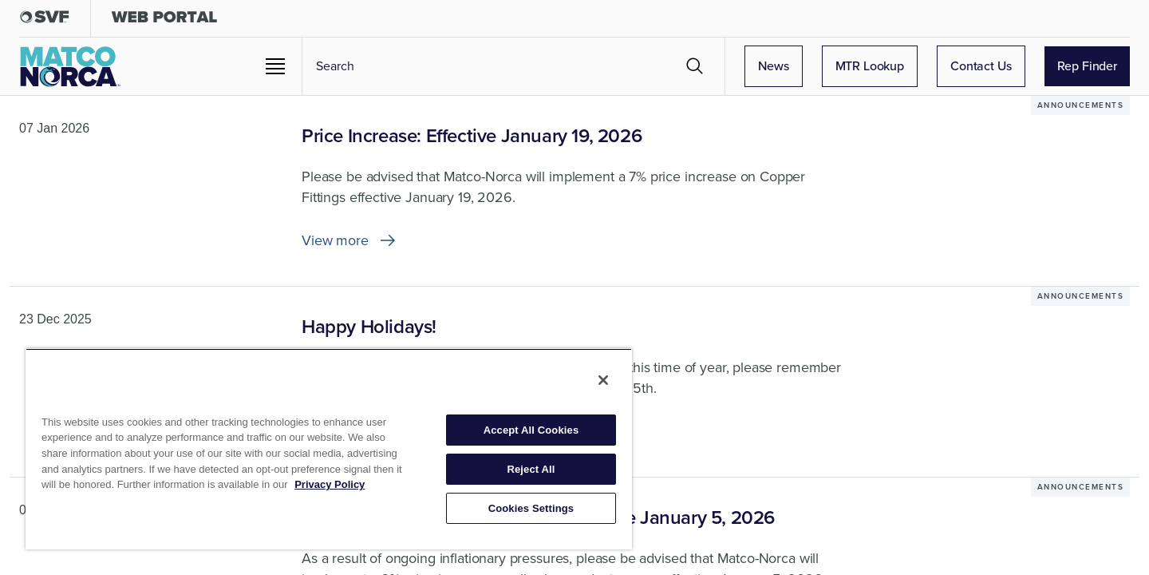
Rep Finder (1087, 66)
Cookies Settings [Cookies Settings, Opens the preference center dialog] (531, 508)
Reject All (531, 469)
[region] (329, 448)
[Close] (603, 380)
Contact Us (981, 65)
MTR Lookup (870, 65)
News (773, 66)
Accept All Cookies (531, 430)
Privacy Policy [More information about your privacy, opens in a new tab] (329, 484)
